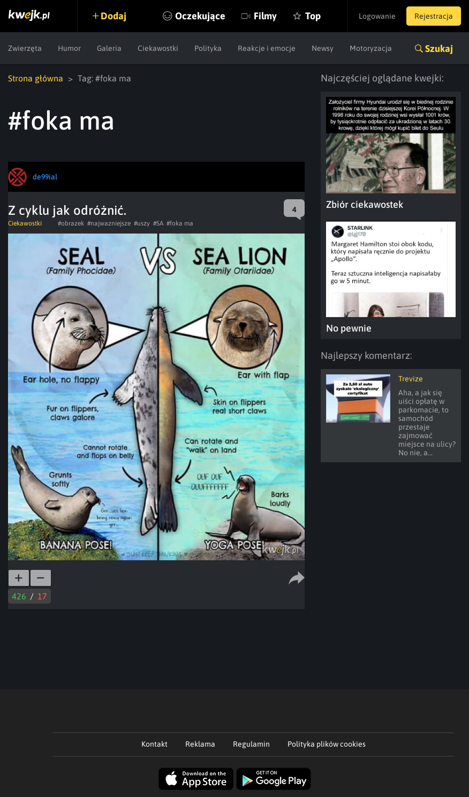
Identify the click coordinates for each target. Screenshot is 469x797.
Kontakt (154, 744)
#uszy (142, 223)
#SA (158, 223)
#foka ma (180, 223)
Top (313, 15)
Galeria (109, 48)
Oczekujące (200, 15)
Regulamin (251, 744)
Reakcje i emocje (267, 48)
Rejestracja (433, 16)
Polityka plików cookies (327, 744)
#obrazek (71, 223)
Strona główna (35, 78)
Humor (69, 48)
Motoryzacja (371, 48)
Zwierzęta (25, 48)
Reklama (200, 744)
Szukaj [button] (439, 48)
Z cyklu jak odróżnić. (67, 210)
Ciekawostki (158, 48)
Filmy (265, 15)
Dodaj (113, 15)
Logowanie (377, 16)
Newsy (323, 48)
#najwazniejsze (109, 223)
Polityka (208, 48)
